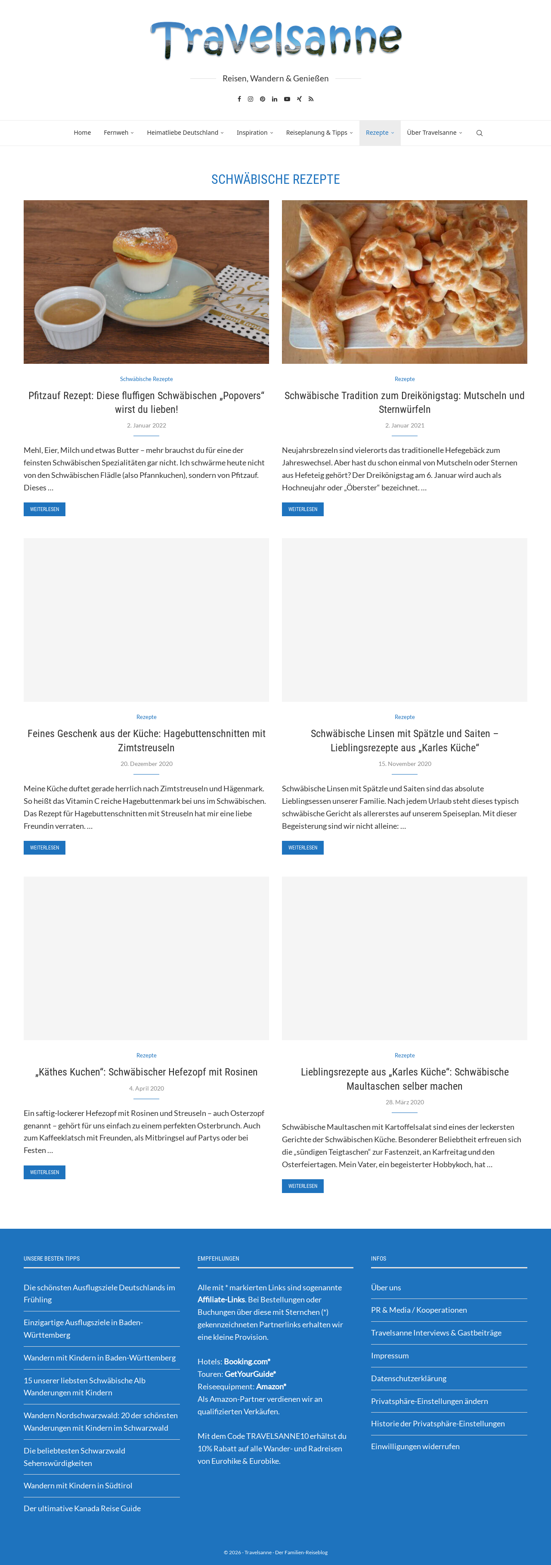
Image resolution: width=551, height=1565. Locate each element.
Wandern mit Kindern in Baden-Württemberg (100, 1357)
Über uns (386, 1287)
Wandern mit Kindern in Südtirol (78, 1485)
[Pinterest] (262, 99)
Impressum (390, 1355)
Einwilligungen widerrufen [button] (415, 1446)
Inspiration (252, 132)
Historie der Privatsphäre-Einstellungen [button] (438, 1423)
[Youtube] (287, 99)
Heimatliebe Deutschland (182, 132)
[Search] (479, 133)
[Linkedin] (274, 99)
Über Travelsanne (432, 132)
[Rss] (311, 99)
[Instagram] (250, 99)
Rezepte (377, 132)
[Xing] (299, 99)
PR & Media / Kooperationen (419, 1309)
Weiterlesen (44, 509)
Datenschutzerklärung (408, 1378)
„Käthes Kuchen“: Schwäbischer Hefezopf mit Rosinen (146, 1072)
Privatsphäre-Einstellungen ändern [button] (429, 1401)
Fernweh (116, 132)
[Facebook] (239, 99)
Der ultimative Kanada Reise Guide (82, 1508)
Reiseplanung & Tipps (316, 132)
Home (82, 132)
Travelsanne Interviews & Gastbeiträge (436, 1332)
